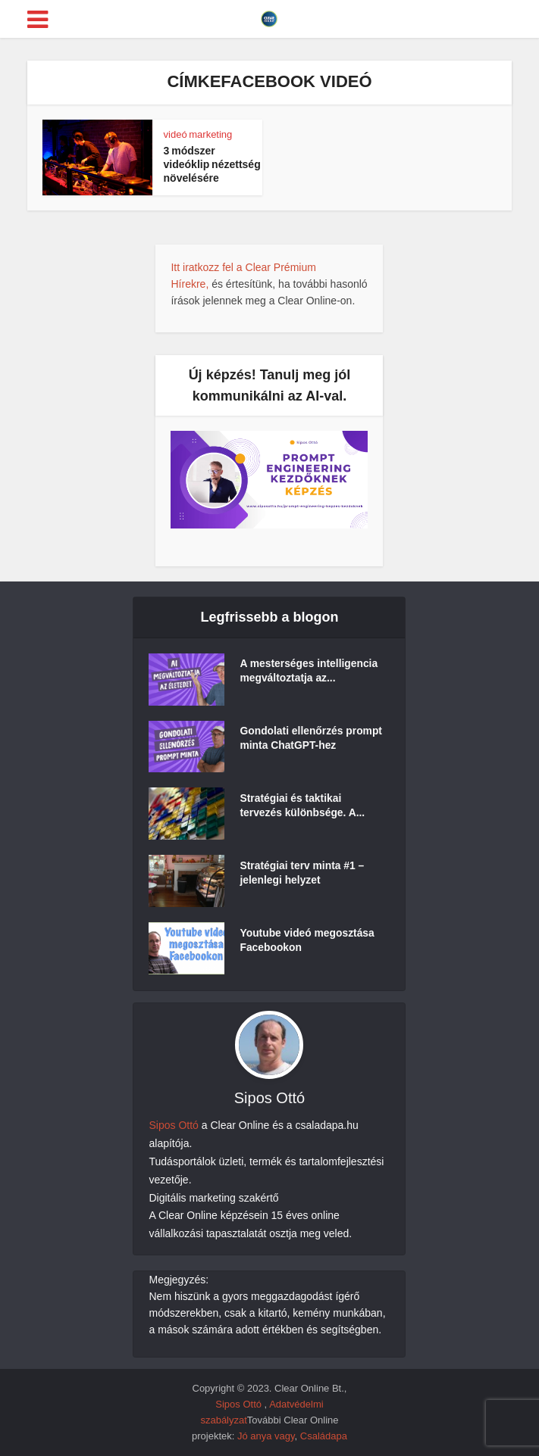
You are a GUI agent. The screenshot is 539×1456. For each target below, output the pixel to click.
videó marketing (198, 134)
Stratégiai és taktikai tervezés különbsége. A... (303, 806)
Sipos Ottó (173, 1125)
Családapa (323, 1436)
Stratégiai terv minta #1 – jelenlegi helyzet (302, 873)
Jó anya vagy (266, 1436)
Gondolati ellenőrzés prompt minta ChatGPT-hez (312, 739)
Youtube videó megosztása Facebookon (307, 941)
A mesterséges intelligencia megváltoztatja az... (309, 672)
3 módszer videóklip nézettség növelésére (212, 164)
